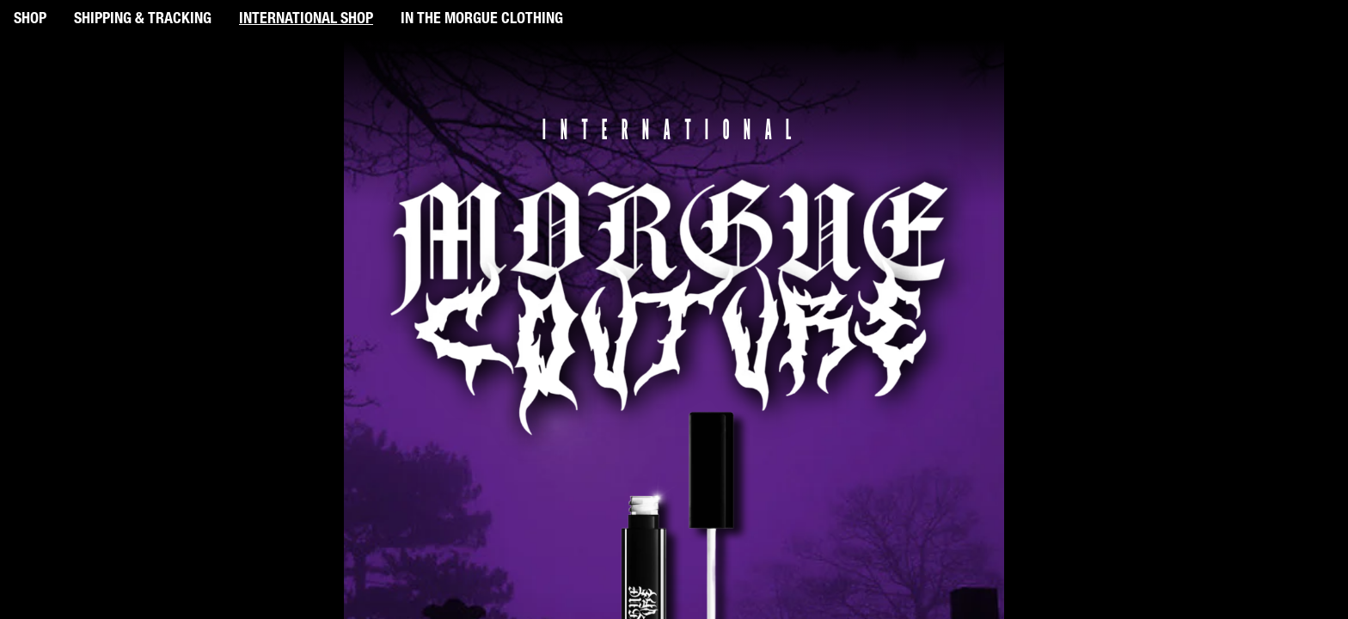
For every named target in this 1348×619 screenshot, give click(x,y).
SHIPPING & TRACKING (142, 20)
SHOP (30, 20)
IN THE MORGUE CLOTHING (482, 20)
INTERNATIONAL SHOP (306, 20)
